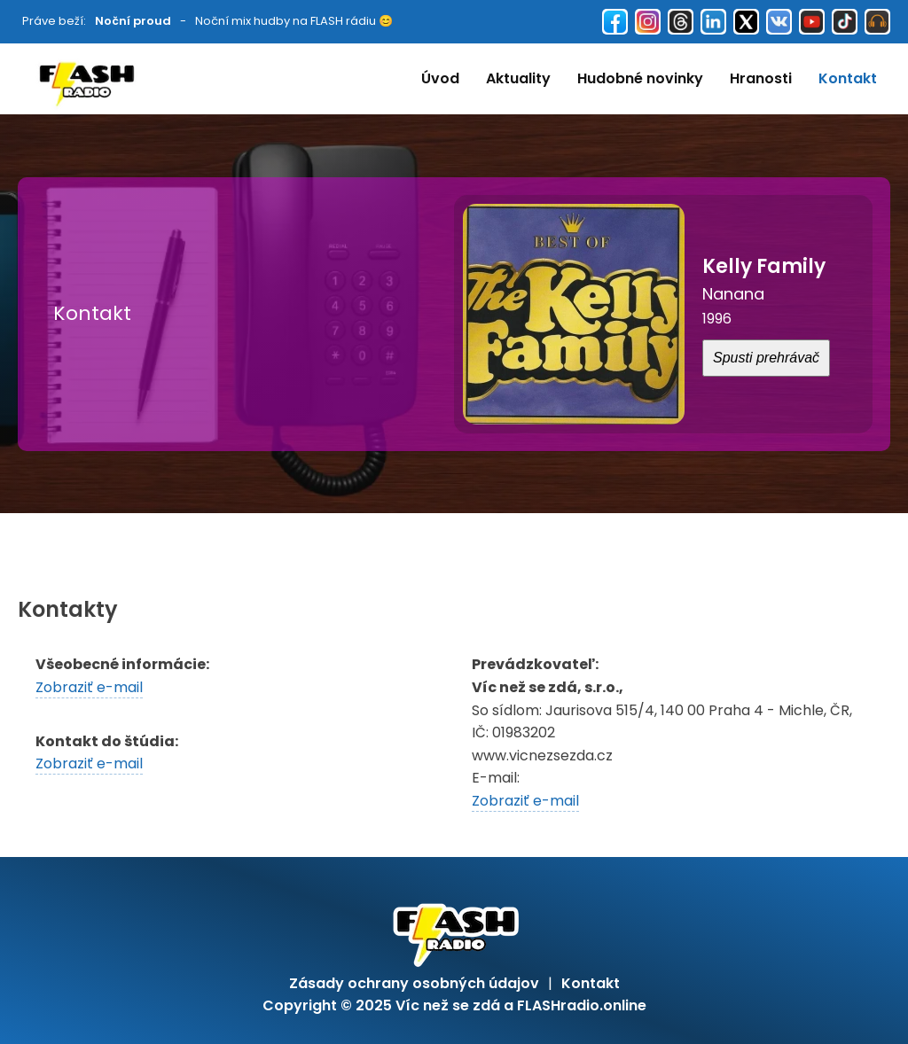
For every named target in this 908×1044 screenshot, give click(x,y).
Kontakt (847, 78)
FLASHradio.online (581, 1005)
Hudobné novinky (640, 78)
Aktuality (518, 78)
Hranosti (761, 78)
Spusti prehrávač (766, 357)
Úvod (440, 78)
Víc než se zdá (447, 1005)
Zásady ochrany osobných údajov (414, 983)
